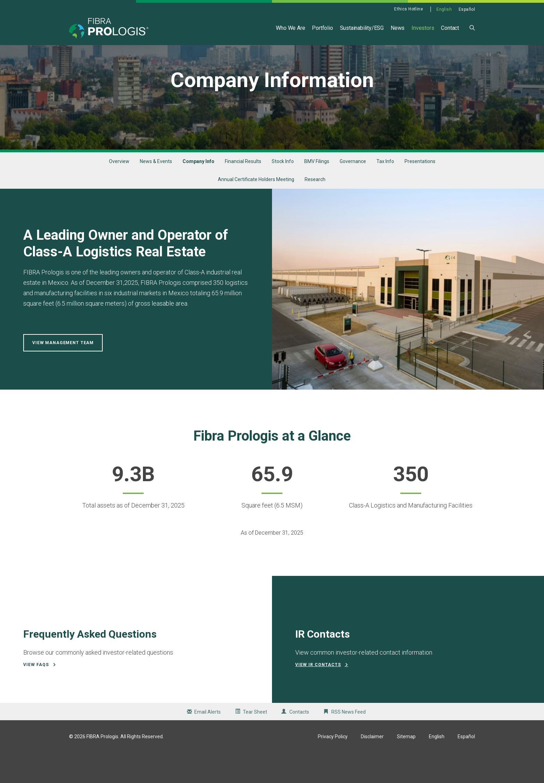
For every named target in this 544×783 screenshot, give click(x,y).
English (444, 9)
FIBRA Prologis (102, 766)
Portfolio (322, 28)
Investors (422, 28)
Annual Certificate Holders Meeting (256, 210)
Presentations (420, 191)
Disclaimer (372, 766)
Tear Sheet (255, 742)
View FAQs (36, 694)
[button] (472, 27)
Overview (119, 191)
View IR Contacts (318, 694)
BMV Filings (316, 191)
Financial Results (243, 191)
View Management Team (63, 373)
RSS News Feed (348, 742)
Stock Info (283, 191)
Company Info (198, 191)
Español (467, 9)
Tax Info (385, 191)
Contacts (299, 742)
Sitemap (406, 766)
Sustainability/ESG (362, 28)
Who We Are (290, 28)
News (398, 28)
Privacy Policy (333, 766)
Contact (450, 28)
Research (315, 210)
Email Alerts (207, 742)
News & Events (156, 191)
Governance (353, 191)
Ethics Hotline (408, 9)
